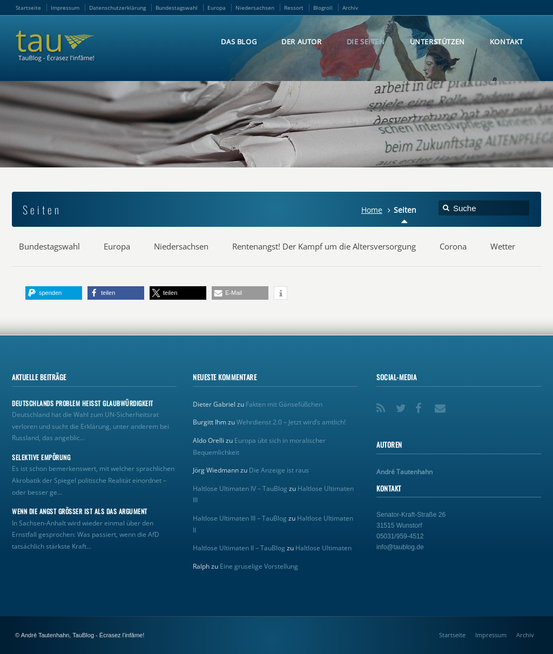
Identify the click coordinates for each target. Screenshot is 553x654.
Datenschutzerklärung (117, 7)
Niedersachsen (254, 7)
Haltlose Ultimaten (323, 547)
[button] (53, 293)
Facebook (421, 404)
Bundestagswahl (177, 7)
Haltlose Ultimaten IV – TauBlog (240, 488)
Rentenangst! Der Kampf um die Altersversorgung (324, 246)
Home (371, 210)
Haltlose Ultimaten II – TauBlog (239, 547)
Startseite (28, 7)
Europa (216, 7)
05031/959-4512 (399, 536)
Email (441, 404)
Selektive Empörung (41, 457)
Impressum (65, 7)
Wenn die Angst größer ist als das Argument (79, 511)
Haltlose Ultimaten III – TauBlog (240, 518)
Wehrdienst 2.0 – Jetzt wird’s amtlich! (291, 422)
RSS (382, 404)
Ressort (294, 7)
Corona (453, 246)
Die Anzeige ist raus (279, 470)
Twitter (402, 404)
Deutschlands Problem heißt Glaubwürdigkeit (82, 403)
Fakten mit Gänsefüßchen (284, 404)
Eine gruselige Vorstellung (259, 566)
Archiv (350, 7)
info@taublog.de (400, 547)
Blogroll (323, 7)
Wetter (502, 246)
